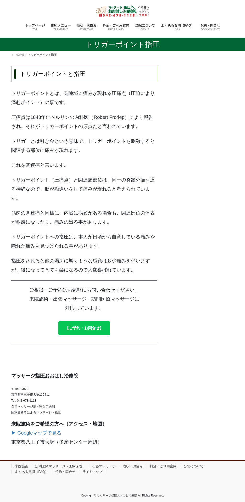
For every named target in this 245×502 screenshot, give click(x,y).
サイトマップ (92, 472)
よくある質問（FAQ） (31, 472)
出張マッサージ (104, 466)
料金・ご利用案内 (163, 466)
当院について (194, 466)
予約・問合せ (65, 472)
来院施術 (21, 466)
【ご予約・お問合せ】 (84, 328)
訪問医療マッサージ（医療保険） (60, 466)
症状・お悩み (133, 466)
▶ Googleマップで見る (36, 433)
